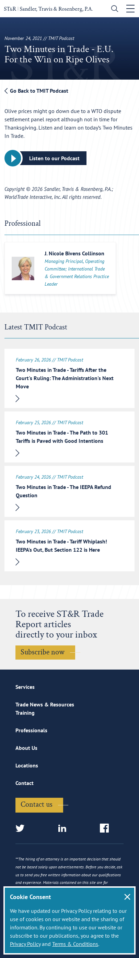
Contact (24, 782)
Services (25, 686)
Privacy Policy (25, 943)
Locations (26, 765)
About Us (26, 747)
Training (25, 712)
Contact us (37, 804)
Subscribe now (43, 652)
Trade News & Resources (44, 704)
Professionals (31, 730)
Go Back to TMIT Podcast (36, 90)
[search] (113, 9)
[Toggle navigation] (130, 8)
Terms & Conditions (75, 943)
